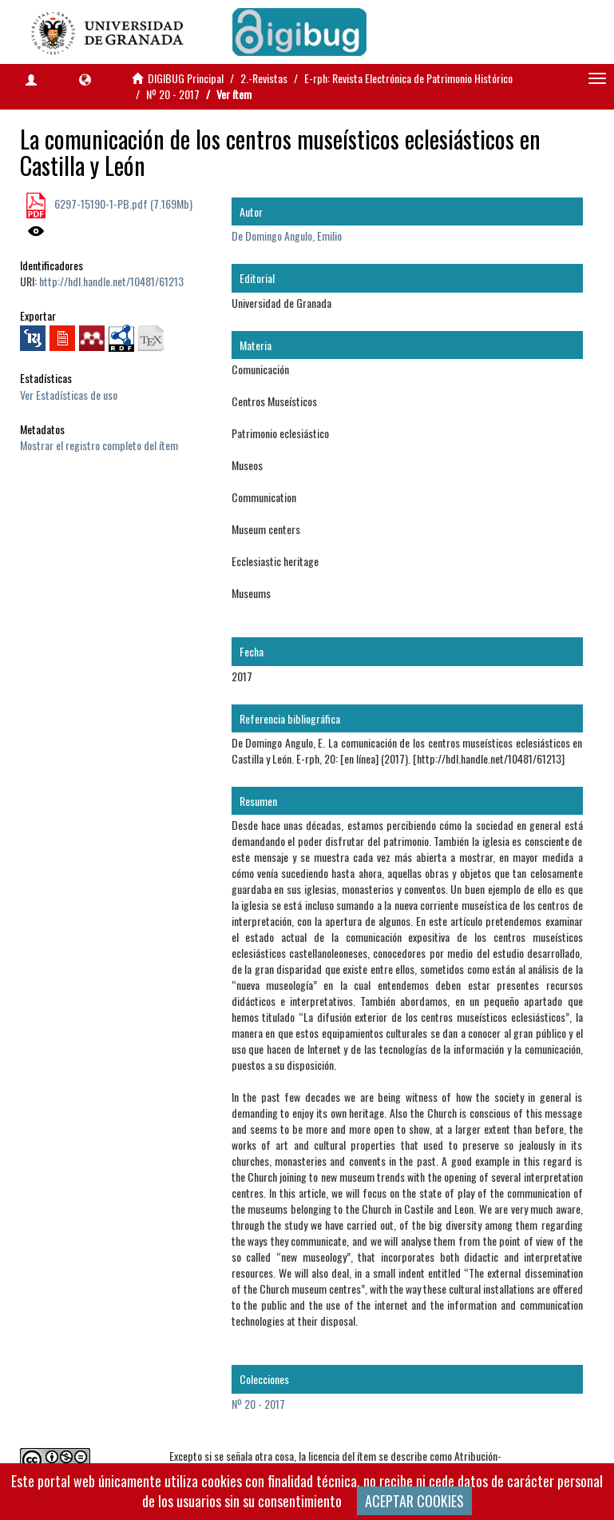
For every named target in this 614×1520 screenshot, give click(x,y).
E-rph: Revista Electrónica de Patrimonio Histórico (408, 78)
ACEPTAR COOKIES (414, 1500)
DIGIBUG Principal (186, 78)
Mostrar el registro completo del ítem (99, 445)
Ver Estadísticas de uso (68, 394)
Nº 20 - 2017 (173, 94)
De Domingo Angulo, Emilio (287, 235)
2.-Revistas (263, 78)
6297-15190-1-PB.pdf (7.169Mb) (122, 203)
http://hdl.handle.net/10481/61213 (111, 281)
